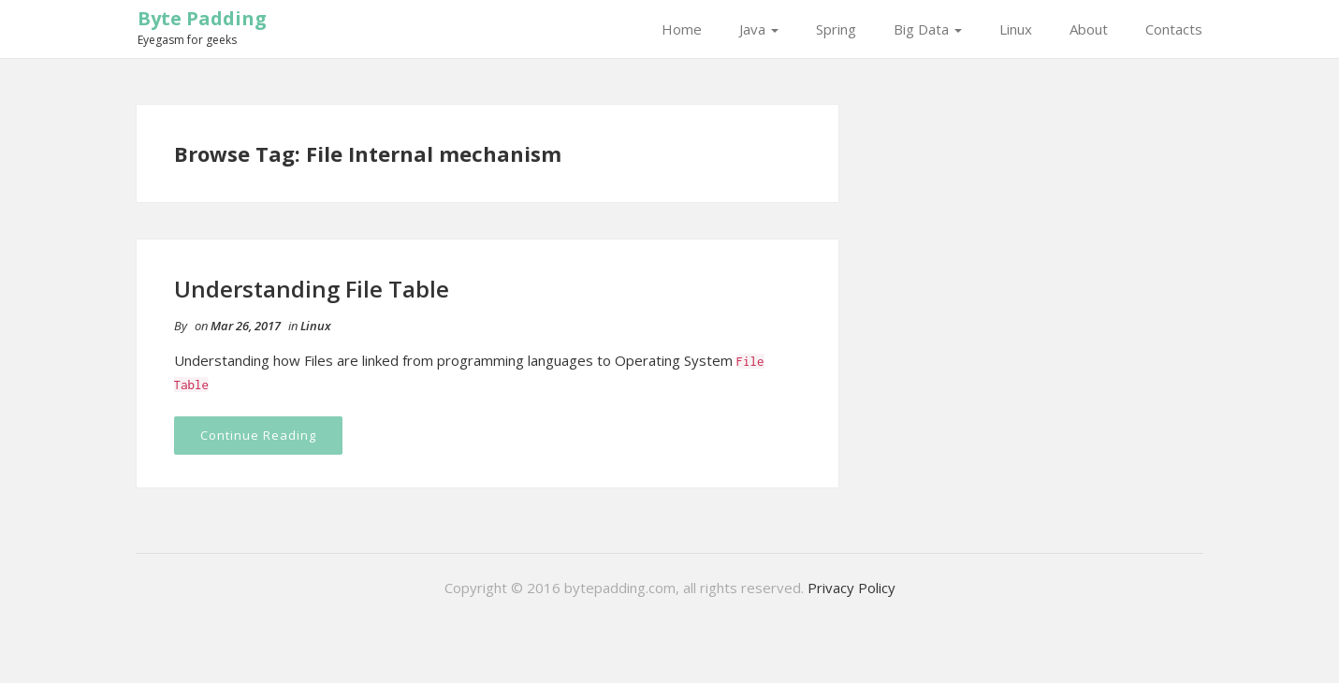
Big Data (928, 29)
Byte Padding (202, 18)
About (1089, 29)
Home (682, 29)
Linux (1015, 29)
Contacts (1173, 29)
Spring (836, 29)
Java (759, 29)
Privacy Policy (851, 587)
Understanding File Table (311, 288)
